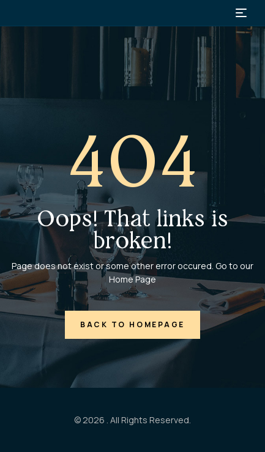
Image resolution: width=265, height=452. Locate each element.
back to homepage (132, 324)
